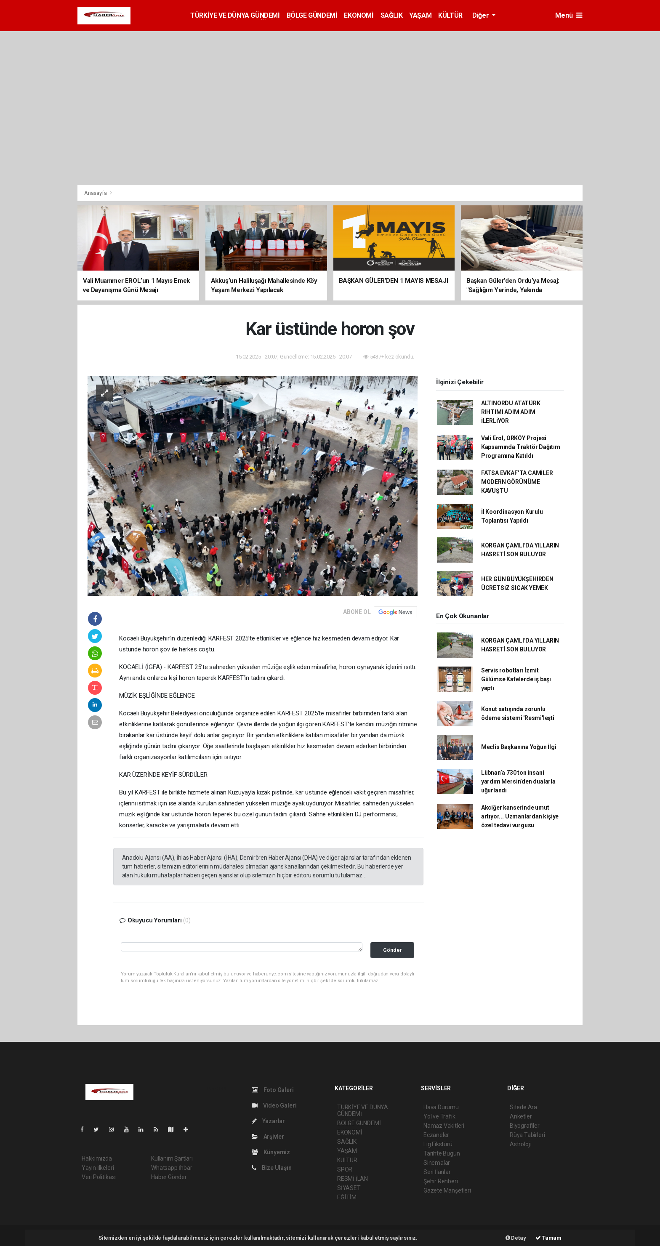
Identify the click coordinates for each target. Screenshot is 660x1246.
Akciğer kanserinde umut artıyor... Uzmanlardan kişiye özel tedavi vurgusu (520, 816)
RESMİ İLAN (352, 1178)
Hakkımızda (97, 1158)
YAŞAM (420, 15)
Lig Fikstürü (437, 1144)
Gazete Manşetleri (447, 1190)
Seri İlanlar (437, 1172)
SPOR (344, 1169)
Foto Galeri (273, 1090)
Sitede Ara (523, 1107)
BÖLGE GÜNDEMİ (312, 15)
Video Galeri (274, 1105)
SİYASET (349, 1188)
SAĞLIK (392, 15)
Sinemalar (436, 1162)
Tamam (548, 1238)
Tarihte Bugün (441, 1153)
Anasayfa (96, 193)
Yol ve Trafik (439, 1116)
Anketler (521, 1116)
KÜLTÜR (450, 15)
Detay (516, 1238)
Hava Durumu (441, 1107)
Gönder (392, 950)
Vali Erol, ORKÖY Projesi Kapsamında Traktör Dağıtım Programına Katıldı (520, 447)
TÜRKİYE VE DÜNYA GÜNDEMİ (234, 15)
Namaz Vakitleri (443, 1125)
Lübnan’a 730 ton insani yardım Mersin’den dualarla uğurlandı (518, 781)
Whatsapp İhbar (171, 1167)
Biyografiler (525, 1125)
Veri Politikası (99, 1177)
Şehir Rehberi (440, 1181)
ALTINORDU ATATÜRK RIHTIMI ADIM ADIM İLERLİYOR (510, 412)
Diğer (481, 15)
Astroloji (520, 1144)
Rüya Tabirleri (527, 1135)
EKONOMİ (358, 15)
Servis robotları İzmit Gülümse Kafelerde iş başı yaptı (516, 679)
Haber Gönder (169, 1177)
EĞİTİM (347, 1197)
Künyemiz (271, 1152)
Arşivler (268, 1136)
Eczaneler (436, 1135)
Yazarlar (268, 1121)
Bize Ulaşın (272, 1167)
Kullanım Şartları (172, 1158)
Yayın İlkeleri (98, 1167)
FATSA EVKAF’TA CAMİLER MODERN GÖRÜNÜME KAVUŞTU (517, 482)
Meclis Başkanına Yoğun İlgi (518, 747)
